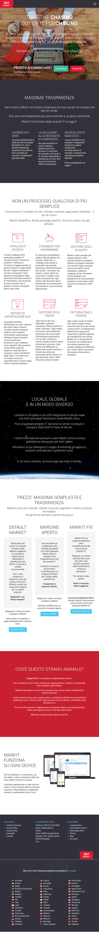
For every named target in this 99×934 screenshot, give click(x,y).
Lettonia (45, 905)
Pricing (71, 833)
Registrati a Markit (17, 629)
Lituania (45, 908)
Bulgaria (17, 894)
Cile (15, 900)
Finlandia (17, 924)
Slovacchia (74, 902)
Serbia (72, 897)
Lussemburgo (47, 910)
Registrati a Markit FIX (81, 611)
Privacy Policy (11, 828)
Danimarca (18, 913)
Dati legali (9, 833)
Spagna (73, 908)
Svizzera (73, 919)
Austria (16, 883)
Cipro (15, 905)
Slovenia (73, 905)
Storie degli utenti (75, 831)
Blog (70, 836)
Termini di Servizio (12, 825)
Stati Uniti (73, 910)
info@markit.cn (47, 828)
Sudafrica (73, 913)
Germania (45, 883)
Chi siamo (72, 839)
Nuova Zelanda (47, 924)
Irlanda (44, 897)
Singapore (74, 900)
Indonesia (45, 894)
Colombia (17, 908)
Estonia (16, 919)
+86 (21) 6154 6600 (51, 825)
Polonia (73, 883)
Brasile (16, 891)
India (43, 891)
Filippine (17, 921)
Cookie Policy (10, 831)
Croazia (16, 910)
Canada (16, 897)
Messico (45, 919)
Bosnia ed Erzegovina (22, 889)
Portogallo (74, 886)
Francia (44, 881)
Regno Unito (74, 889)
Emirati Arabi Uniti (20, 916)
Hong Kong (46, 889)
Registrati (77, 68)
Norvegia (45, 921)
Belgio (16, 886)
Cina (15, 902)
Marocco (45, 916)
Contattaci (61, 68)
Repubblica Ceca (76, 891)
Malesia (45, 913)
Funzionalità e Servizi (77, 828)
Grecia (44, 886)
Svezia (72, 916)
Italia (43, 902)
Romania (73, 894)
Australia (17, 881)
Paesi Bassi (74, 881)
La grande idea (74, 825)
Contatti (8, 836)
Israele (44, 900)
